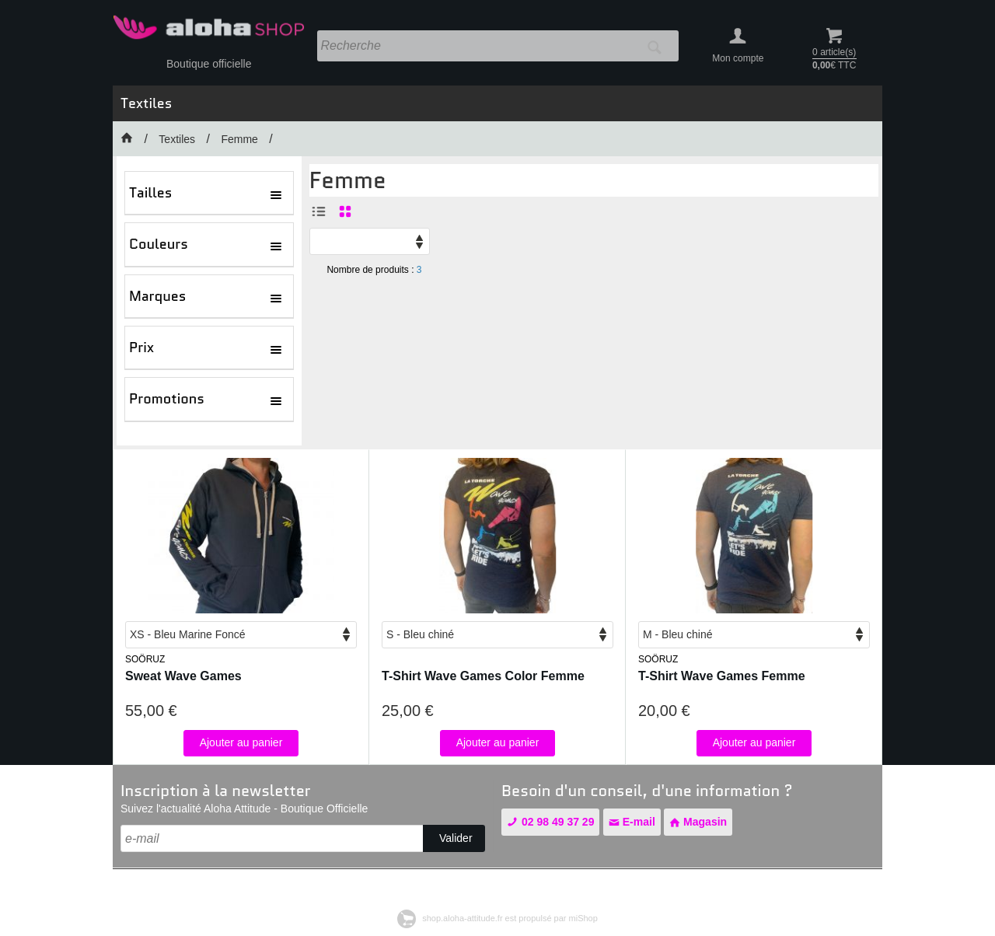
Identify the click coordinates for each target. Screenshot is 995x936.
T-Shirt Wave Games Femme (721, 676)
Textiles (146, 103)
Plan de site (440, 884)
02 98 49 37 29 (550, 822)
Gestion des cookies (528, 884)
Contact (381, 884)
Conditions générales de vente (280, 884)
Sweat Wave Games (183, 676)
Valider (456, 838)
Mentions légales (158, 884)
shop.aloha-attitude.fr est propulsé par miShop (497, 918)
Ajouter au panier (241, 742)
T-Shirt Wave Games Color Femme (483, 676)
